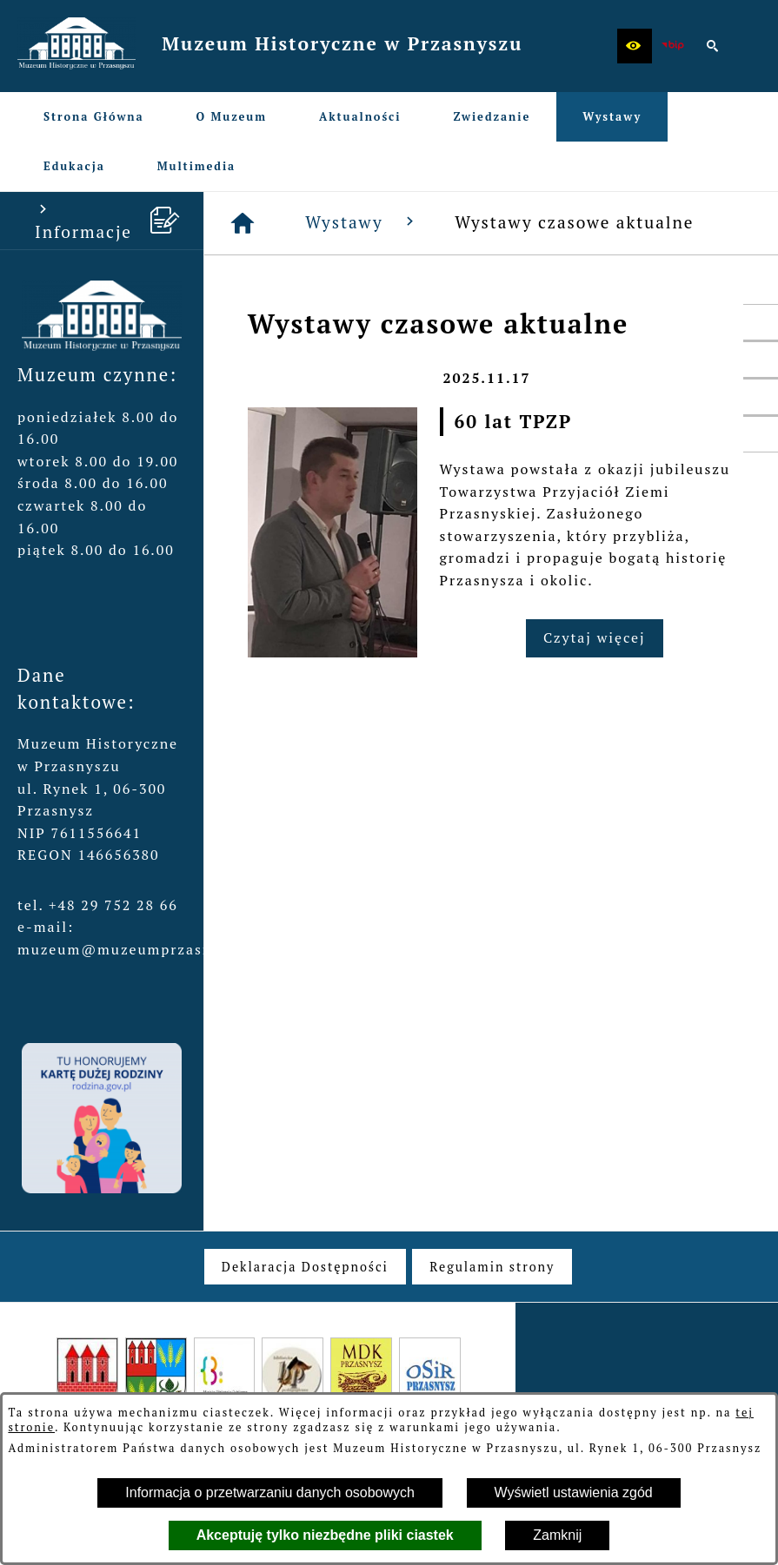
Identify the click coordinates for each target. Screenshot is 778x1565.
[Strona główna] (243, 223)
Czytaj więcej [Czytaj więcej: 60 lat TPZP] (594, 637)
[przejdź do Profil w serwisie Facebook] (760, 322)
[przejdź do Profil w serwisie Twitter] (760, 359)
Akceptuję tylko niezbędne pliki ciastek (325, 1535)
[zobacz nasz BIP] (673, 46)
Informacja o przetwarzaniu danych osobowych (270, 1492)
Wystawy (362, 222)
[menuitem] (93, 117)
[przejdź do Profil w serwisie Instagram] (760, 434)
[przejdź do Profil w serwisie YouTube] (760, 397)
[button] (634, 46)
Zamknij (557, 1535)
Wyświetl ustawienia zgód (574, 1492)
